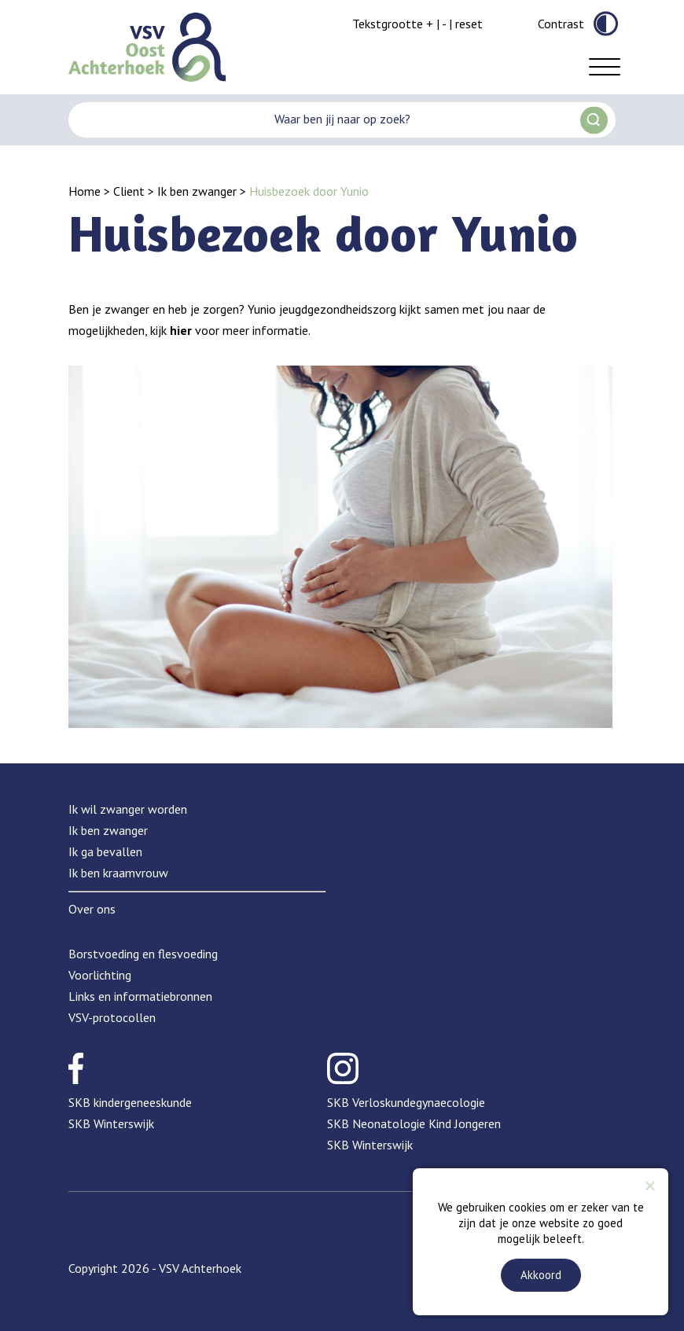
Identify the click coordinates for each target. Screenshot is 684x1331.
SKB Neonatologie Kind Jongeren (414, 1123)
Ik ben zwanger (197, 191)
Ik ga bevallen (105, 851)
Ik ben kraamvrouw (118, 873)
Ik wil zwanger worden (127, 809)
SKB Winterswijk (111, 1123)
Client (129, 191)
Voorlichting (99, 975)
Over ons (92, 909)
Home (84, 191)
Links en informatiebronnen (140, 996)
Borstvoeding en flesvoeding (143, 953)
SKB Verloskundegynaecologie (406, 1102)
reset (469, 23)
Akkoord (540, 1274)
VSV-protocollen (112, 1017)
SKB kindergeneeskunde (130, 1102)
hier (181, 330)
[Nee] (649, 1185)
